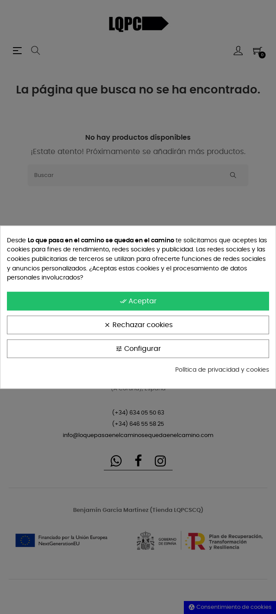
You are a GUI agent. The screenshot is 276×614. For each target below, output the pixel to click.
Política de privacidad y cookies (222, 370)
